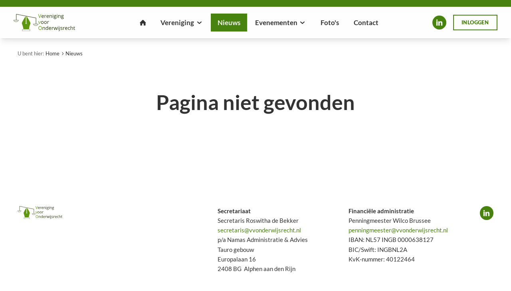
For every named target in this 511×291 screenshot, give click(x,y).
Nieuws (74, 53)
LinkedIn (439, 22)
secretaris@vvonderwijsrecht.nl (259, 230)
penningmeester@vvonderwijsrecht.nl (398, 230)
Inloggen (475, 22)
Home (52, 53)
